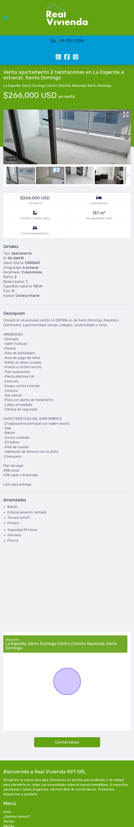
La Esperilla (11, 86)
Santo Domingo (100, 86)
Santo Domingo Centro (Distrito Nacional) (54, 86)
